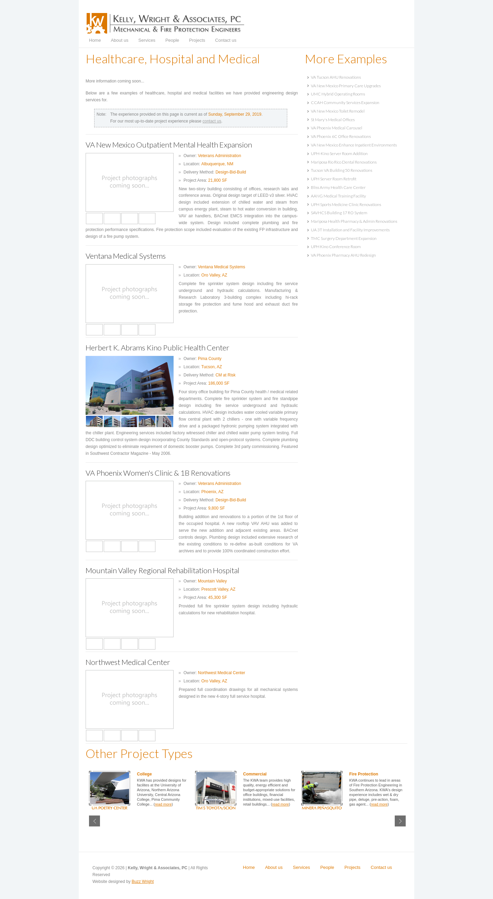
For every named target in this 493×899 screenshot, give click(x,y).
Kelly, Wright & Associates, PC (165, 23)
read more (163, 804)
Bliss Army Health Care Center (338, 187)
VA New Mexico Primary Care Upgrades (346, 85)
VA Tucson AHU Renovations (336, 77)
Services (146, 40)
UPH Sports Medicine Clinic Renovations (346, 204)
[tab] (356, 77)
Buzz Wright (143, 881)
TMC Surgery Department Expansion (344, 238)
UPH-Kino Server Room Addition (339, 153)
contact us (211, 121)
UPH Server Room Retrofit (333, 178)
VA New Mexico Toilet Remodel (338, 111)
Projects (197, 40)
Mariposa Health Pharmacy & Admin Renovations (354, 221)
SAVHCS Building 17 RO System (339, 212)
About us (119, 40)
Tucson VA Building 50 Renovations (341, 170)
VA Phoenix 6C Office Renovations (341, 136)
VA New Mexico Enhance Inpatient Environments (354, 144)
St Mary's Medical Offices (333, 119)
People (172, 40)
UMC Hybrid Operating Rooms (338, 94)
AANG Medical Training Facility (338, 195)
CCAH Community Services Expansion (345, 102)
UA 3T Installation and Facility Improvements (350, 229)
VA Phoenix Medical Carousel (336, 127)
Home (95, 40)
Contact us (225, 40)
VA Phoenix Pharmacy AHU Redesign (343, 255)
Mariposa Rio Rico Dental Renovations (344, 162)
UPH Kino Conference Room (336, 246)
